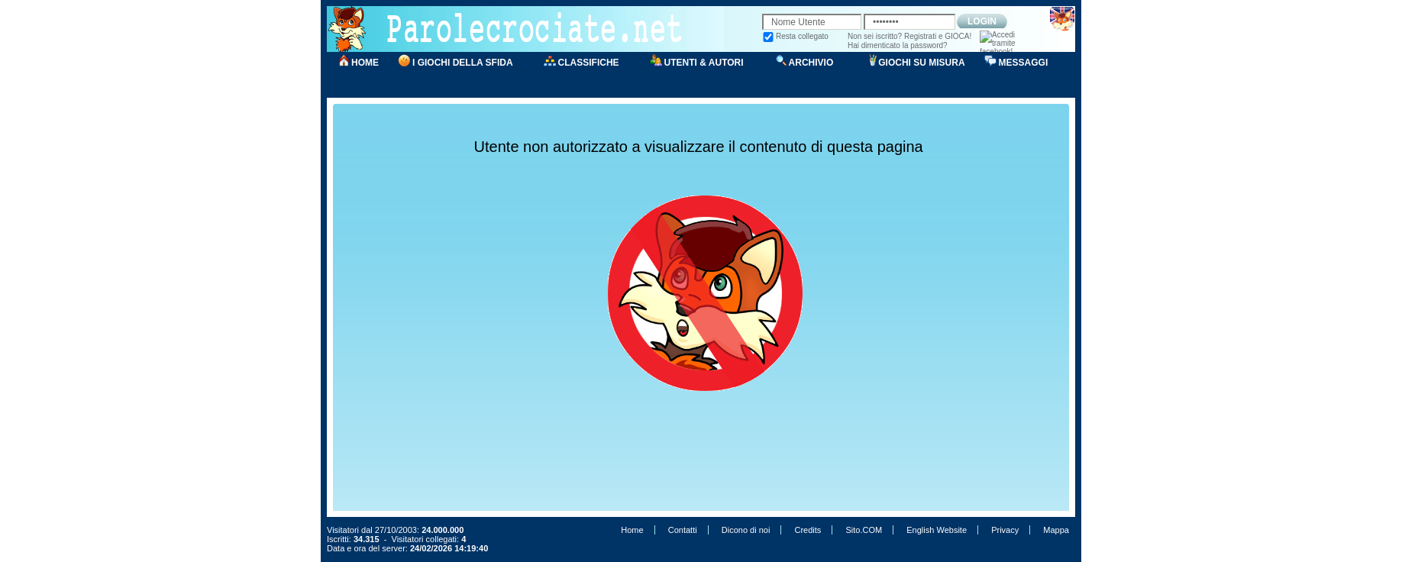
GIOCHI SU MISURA (921, 62)
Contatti (682, 530)
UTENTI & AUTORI (704, 62)
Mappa (1056, 530)
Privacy (1005, 530)
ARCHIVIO (811, 62)
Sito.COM (863, 530)
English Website (936, 530)
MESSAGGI (1023, 62)
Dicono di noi (746, 530)
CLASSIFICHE (588, 62)
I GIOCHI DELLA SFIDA (462, 62)
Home (632, 530)
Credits (807, 530)
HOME (365, 62)
